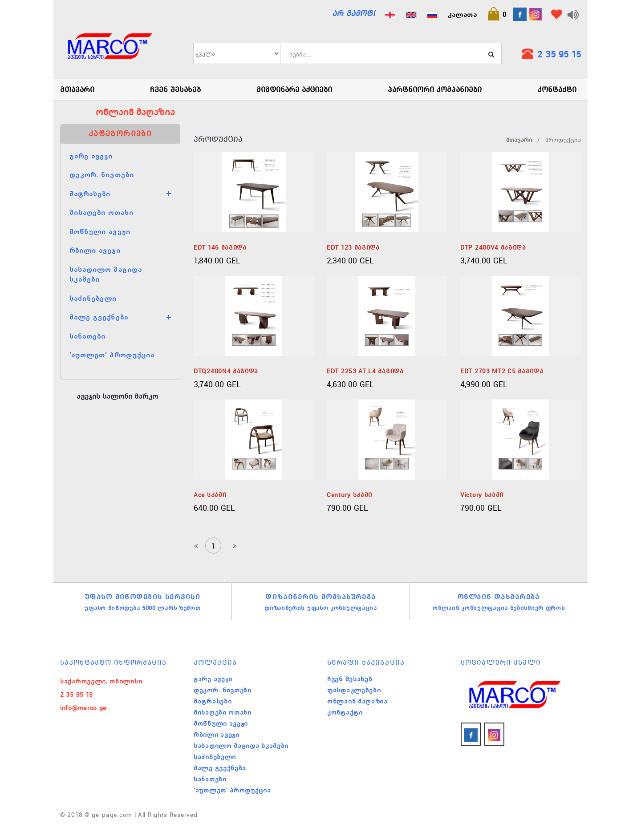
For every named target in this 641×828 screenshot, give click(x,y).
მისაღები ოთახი (101, 212)
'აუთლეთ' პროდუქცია (111, 354)
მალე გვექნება (98, 316)
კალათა (462, 14)
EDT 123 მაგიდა (353, 247)
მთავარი (77, 89)
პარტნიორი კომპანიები (435, 89)
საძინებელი (93, 298)
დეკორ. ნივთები (101, 174)
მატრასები (89, 193)
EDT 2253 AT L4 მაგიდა (365, 371)
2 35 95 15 (559, 54)
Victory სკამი (481, 495)
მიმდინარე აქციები (294, 89)
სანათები (87, 335)
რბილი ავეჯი (95, 250)
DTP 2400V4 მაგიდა (493, 247)
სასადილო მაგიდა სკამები (241, 746)
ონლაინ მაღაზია (357, 701)
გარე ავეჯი (91, 155)
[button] (497, 14)
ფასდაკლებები (354, 690)
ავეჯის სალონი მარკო (117, 396)
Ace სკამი (210, 495)
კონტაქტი (556, 89)
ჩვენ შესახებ (175, 89)
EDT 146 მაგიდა (220, 247)
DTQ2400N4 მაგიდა (226, 371)
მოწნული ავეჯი (99, 231)
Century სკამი (349, 495)
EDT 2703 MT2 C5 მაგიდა (501, 371)
